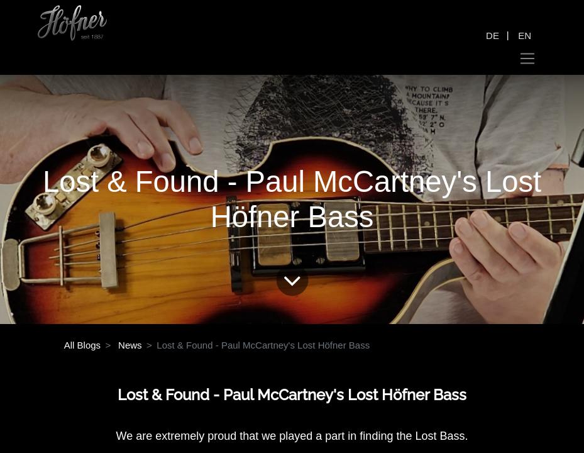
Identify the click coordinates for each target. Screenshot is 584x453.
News (130, 345)
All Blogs (82, 345)
